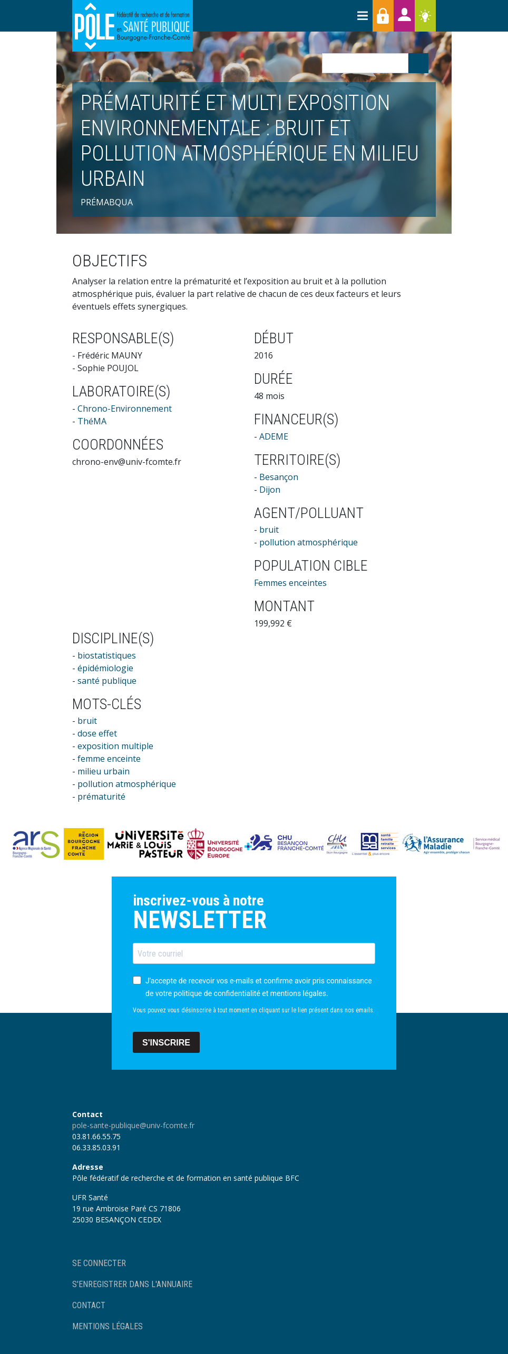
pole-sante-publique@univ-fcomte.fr (133, 1125)
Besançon (278, 477)
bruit (269, 529)
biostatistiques (106, 655)
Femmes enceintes (290, 583)
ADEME (273, 436)
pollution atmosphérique (308, 542)
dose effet (97, 733)
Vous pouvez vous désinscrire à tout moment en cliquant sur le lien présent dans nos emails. (254, 1010)
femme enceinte (109, 758)
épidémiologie (105, 668)
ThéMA (91, 421)
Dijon (269, 489)
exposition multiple (115, 746)
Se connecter (99, 1263)
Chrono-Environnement (124, 408)
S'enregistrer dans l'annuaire (132, 1284)
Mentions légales (107, 1326)
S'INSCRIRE (166, 1042)
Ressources (425, 16)
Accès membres (383, 16)
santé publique (106, 680)
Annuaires (404, 16)
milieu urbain (103, 771)
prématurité (101, 796)
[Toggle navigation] (362, 16)
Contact (88, 1305)
